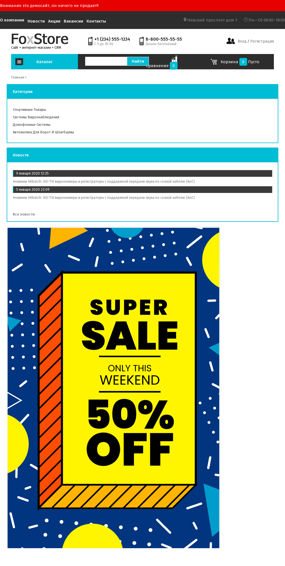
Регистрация (261, 41)
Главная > (19, 77)
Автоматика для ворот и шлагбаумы (43, 132)
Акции (54, 21)
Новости (36, 21)
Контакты (96, 21)
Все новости (25, 214)
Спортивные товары (29, 109)
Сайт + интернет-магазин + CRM (36, 48)
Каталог (44, 61)
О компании (12, 20)
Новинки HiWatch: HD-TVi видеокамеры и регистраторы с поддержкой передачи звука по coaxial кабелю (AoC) (104, 181)
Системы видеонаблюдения (36, 117)
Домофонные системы (31, 124)
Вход (242, 41)
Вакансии (73, 21)
